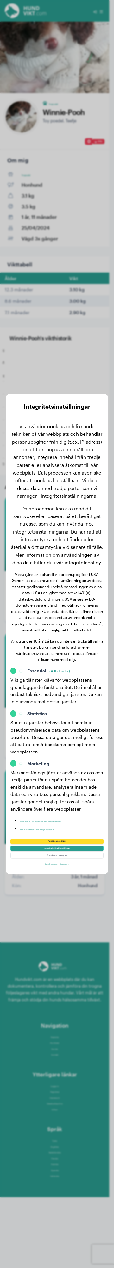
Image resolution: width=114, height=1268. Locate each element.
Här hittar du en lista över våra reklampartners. (51, 808)
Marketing (38, 748)
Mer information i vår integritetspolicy (59, 819)
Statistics (37, 698)
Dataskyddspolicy (44, 877)
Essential (48, 655)
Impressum (75, 877)
